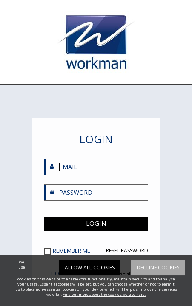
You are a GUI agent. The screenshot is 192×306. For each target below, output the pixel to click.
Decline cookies (158, 275)
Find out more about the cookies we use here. (104, 302)
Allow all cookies (90, 275)
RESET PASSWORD (127, 250)
